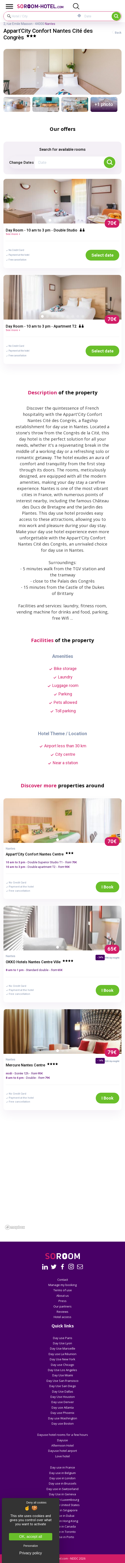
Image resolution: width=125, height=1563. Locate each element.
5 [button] (71, 221)
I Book (107, 887)
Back (118, 32)
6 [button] (76, 221)
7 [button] (73, 317)
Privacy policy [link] (30, 1553)
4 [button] (66, 221)
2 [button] (56, 221)
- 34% (100, 957)
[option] (62, 200)
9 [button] (83, 317)
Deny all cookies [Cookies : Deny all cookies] (36, 1502)
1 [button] (51, 221)
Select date (102, 255)
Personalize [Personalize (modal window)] (30, 1545)
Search (116, 16)
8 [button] (78, 317)
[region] (62, 1191)
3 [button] (61, 221)
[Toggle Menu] (9, 6)
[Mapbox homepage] (15, 1227)
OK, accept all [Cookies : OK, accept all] (30, 1537)
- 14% (100, 1060)
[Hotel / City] (40, 16)
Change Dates (21, 162)
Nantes (50, 24)
